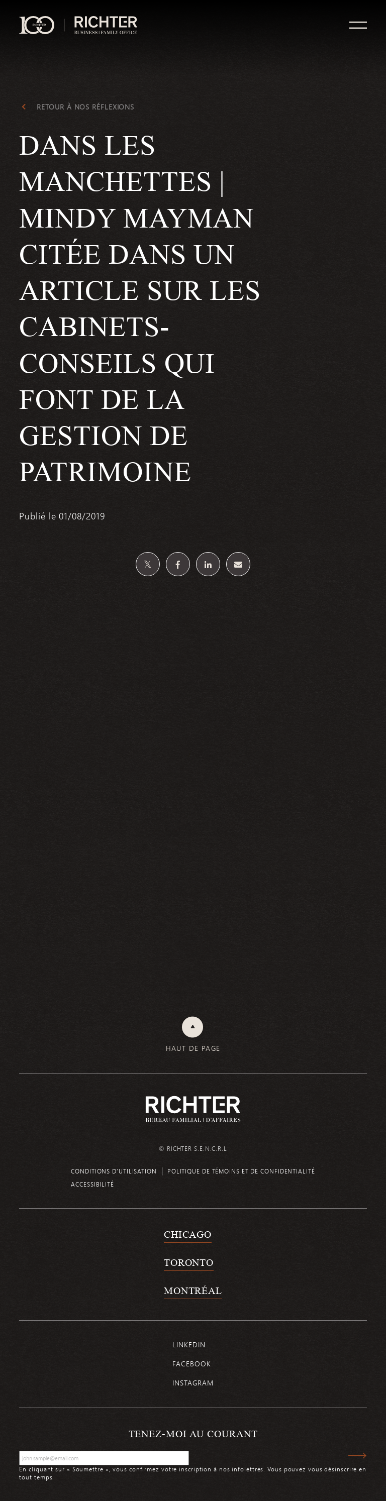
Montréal (193, 1290)
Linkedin (188, 1344)
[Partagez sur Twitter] (148, 564)
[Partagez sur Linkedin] (208, 564)
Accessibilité (92, 1184)
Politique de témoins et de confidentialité (241, 1171)
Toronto (189, 1262)
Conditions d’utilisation (114, 1171)
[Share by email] (238, 564)
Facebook (191, 1363)
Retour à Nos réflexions (85, 107)
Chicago (188, 1234)
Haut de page (193, 1048)
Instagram (192, 1382)
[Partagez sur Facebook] (178, 564)
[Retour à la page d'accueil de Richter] (193, 1109)
